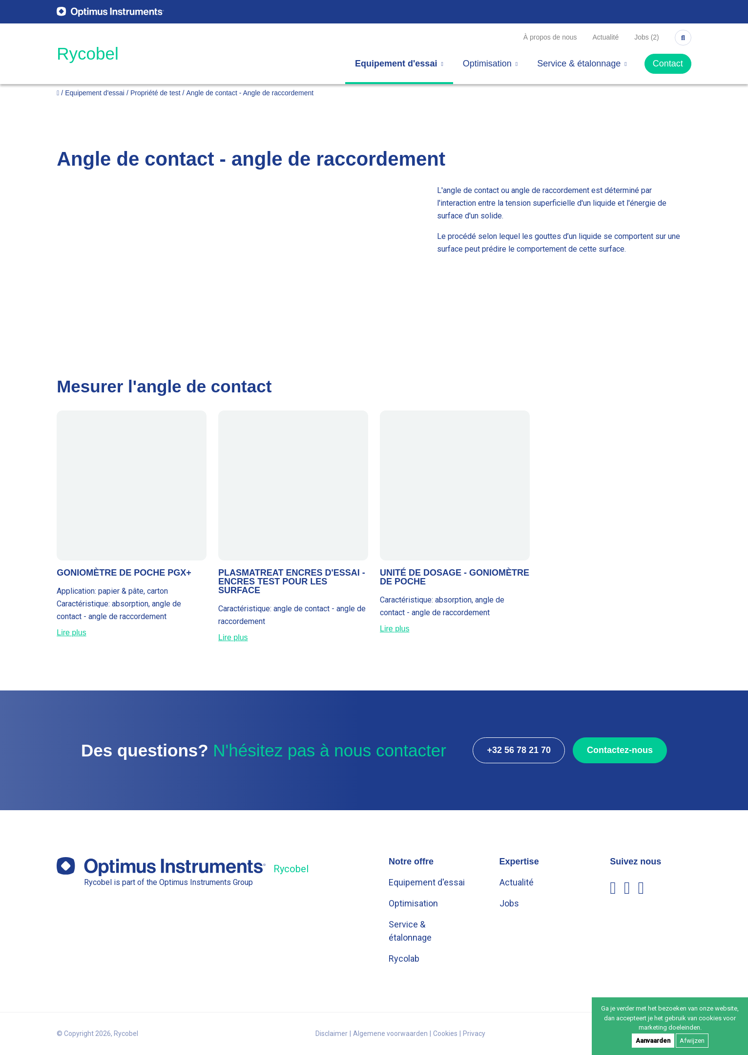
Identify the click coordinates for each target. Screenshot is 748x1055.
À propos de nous (550, 37)
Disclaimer (331, 1033)
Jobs (509, 903)
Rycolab (404, 958)
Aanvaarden (653, 1040)
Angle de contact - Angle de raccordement (250, 93)
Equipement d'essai (399, 63)
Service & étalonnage (582, 63)
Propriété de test (155, 93)
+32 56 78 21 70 (519, 750)
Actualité (606, 37)
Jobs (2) (646, 37)
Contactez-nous (620, 750)
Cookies (445, 1033)
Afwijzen (692, 1040)
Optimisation (490, 63)
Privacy (474, 1033)
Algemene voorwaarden (390, 1033)
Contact (668, 63)
